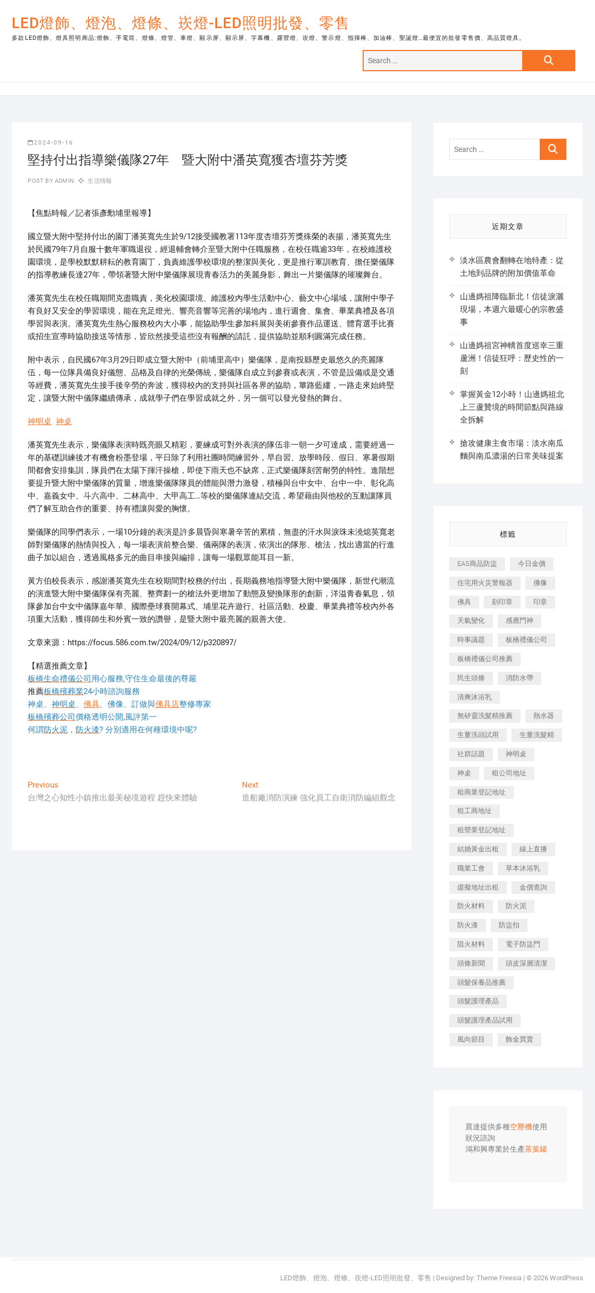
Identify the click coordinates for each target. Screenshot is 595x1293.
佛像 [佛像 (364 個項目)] (540, 583)
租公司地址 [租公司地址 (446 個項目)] (509, 773)
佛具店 (167, 704)
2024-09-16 (50, 142)
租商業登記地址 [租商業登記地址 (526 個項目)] (481, 792)
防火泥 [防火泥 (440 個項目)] (516, 906)
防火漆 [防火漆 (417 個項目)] (467, 925)
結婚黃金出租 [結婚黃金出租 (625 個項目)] (478, 849)
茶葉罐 (536, 1149)
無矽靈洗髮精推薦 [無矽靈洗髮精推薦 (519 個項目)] (485, 716)
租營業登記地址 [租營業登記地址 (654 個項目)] (481, 830)
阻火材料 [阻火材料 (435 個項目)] (471, 944)
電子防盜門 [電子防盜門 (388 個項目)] (523, 944)
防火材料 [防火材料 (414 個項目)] (471, 906)
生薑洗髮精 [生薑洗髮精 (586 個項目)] (536, 735)
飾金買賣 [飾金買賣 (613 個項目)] (519, 1039)
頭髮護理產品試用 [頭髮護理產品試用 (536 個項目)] (485, 1020)
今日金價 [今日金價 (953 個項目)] (532, 564)
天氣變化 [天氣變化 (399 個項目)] (471, 620)
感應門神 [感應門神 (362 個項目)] (519, 620)
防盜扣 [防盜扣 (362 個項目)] (509, 925)
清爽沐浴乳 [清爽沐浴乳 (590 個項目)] (474, 697)
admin (63, 181)
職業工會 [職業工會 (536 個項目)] (471, 868)
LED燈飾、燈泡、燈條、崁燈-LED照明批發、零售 (181, 23)
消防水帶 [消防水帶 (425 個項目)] (519, 678)
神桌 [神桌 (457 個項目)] (464, 773)
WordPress (566, 1278)
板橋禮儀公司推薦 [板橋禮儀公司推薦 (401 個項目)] (485, 659)
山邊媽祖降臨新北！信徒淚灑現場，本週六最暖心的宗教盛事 (512, 309)
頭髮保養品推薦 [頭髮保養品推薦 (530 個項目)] (481, 982)
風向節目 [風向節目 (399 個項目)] (471, 1039)
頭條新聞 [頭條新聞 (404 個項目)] (471, 963)
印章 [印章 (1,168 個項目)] (540, 602)
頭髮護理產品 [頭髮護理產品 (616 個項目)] (478, 1001)
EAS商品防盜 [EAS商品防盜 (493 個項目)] (477, 564)
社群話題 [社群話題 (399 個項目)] (471, 754)
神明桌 (40, 421)
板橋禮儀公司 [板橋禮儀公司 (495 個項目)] (526, 640)
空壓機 (521, 1127)
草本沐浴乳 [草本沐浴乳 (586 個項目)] (523, 868)
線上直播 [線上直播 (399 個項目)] (533, 849)
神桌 (64, 421)
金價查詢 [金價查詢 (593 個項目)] (533, 887)
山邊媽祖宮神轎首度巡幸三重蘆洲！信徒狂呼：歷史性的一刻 (512, 358)
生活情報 (100, 181)
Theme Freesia (499, 1278)
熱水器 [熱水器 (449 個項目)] (543, 716)
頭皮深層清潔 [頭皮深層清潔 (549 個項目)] (526, 963)
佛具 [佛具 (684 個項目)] (464, 602)
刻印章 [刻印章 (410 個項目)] (502, 602)
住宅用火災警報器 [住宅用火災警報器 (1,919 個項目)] (485, 583)
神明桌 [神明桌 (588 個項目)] (516, 754)
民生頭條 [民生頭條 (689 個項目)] (471, 678)
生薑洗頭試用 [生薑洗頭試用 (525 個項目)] (478, 735)
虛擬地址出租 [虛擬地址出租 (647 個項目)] (478, 887)
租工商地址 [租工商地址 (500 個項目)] (474, 811)
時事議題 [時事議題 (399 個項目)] (471, 640)
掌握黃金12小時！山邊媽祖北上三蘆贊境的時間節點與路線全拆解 (512, 407)
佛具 (91, 704)
